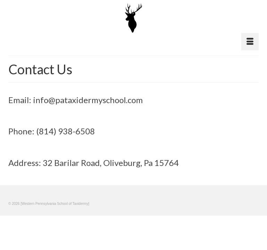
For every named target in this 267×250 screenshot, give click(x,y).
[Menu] (250, 41)
